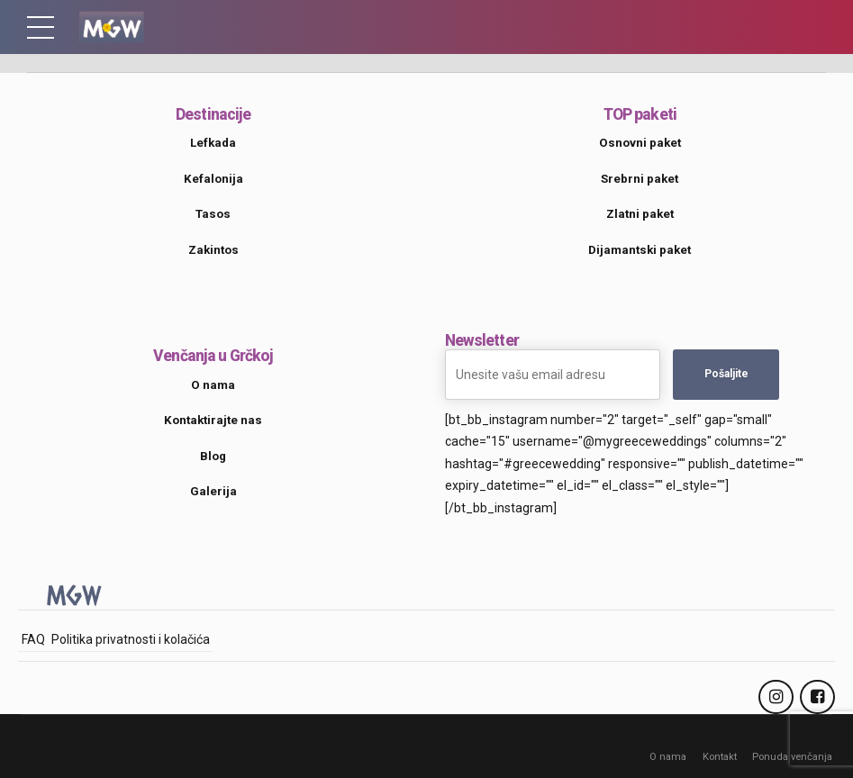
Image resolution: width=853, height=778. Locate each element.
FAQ (33, 639)
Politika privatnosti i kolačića (130, 639)
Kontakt (719, 756)
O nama (667, 756)
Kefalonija (213, 178)
